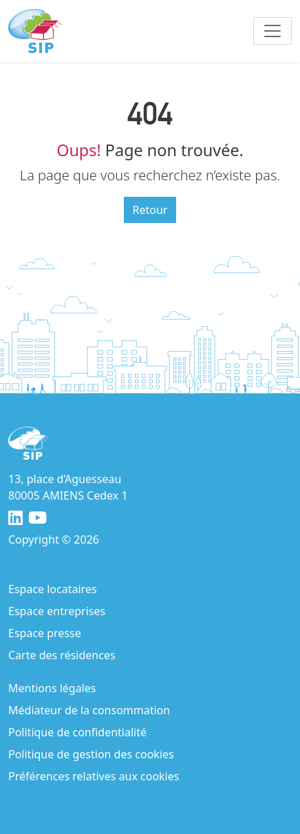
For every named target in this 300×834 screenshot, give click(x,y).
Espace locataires (52, 589)
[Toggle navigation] (272, 31)
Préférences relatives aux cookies (93, 776)
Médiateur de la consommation (89, 710)
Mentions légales (52, 688)
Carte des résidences (62, 655)
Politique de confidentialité (77, 732)
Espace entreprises (56, 611)
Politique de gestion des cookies (91, 754)
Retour (150, 209)
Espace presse (44, 633)
